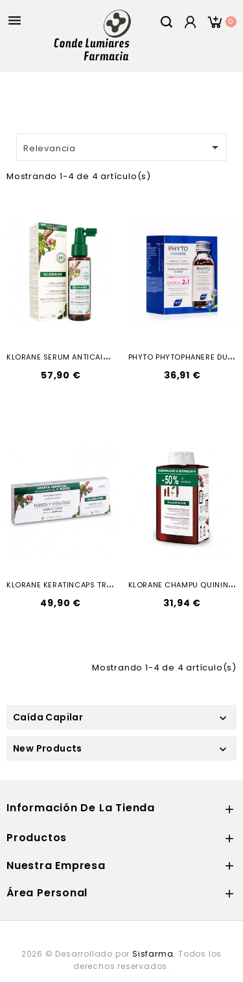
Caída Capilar (48, 717)
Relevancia (123, 147)
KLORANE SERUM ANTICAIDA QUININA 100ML (90, 357)
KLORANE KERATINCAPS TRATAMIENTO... (80, 585)
